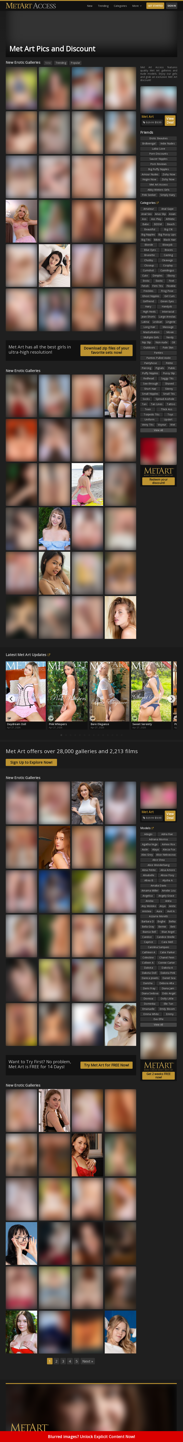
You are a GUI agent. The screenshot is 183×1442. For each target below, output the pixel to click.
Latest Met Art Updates (28, 654)
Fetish (145, 286)
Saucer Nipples (158, 158)
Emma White (151, 1014)
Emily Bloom (167, 1009)
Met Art (148, 116)
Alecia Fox (169, 849)
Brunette (149, 255)
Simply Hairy (167, 195)
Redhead (148, 378)
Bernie (162, 926)
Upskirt (168, 419)
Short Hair (150, 388)
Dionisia (148, 998)
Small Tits (169, 393)
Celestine (148, 957)
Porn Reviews (158, 164)
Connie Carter (166, 962)
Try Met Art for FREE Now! (106, 1065)
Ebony (171, 275)
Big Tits (145, 239)
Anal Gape (167, 208)
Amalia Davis (158, 885)
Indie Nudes (167, 143)
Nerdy (170, 337)
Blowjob (167, 244)
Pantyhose (150, 363)
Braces (169, 250)
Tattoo (171, 404)
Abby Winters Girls (158, 189)
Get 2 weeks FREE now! (159, 1075)
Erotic (146, 280)
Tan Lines (157, 404)
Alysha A (167, 880)
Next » (87, 1361)
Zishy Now (168, 174)
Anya (162, 906)
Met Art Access (158, 184)
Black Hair (170, 239)
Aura (159, 911)
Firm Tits (157, 286)
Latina (145, 321)
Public (171, 368)
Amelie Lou (168, 890)
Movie (170, 332)
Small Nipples (150, 393)
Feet (171, 280)
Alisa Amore (167, 870)
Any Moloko (149, 906)
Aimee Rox (168, 844)
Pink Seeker (149, 195)
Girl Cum (169, 296)
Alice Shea (158, 859)
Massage (168, 327)
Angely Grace (166, 895)
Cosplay (168, 265)
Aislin (145, 849)
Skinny (169, 388)
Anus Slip (160, 214)
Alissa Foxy (167, 875)
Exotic (159, 280)
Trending (103, 5)
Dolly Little (167, 998)
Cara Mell (167, 942)
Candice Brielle (166, 937)
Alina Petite (149, 870)
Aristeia (146, 911)
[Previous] (11, 699)
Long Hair (149, 327)
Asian (172, 214)
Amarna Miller (150, 890)
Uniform (149, 419)
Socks (146, 399)
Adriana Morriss (158, 839)
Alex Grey (147, 854)
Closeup (149, 265)
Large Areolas (167, 316)
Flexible (171, 286)
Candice (147, 937)
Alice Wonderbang (158, 865)
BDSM (158, 224)
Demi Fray (149, 988)
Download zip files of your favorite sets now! (106, 350)
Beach (171, 224)
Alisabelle (148, 875)
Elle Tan (168, 1003)
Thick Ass (166, 409)
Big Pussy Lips (167, 234)
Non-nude (161, 342)
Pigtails (159, 368)
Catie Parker (167, 952)
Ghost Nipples (150, 296)
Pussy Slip (169, 373)
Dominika (149, 1003)
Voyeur (162, 424)
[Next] (171, 699)
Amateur (149, 208)
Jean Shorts (148, 316)
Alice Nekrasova (166, 854)
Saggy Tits (167, 378)
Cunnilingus (167, 270)
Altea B (148, 880)
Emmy (170, 1014)
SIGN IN (171, 5)
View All (158, 430)
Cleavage (167, 260)
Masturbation (151, 332)
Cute (145, 275)
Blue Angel (168, 931)
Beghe (161, 921)
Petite (169, 363)
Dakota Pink (167, 972)
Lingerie (170, 321)
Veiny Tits (148, 424)
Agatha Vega (149, 844)
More (137, 5)
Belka (172, 921)
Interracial (168, 311)
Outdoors (149, 347)
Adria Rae (167, 834)
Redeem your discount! (158, 481)
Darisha (147, 983)
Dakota (148, 967)
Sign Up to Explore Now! (31, 762)
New (90, 5)
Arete (172, 906)
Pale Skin (168, 347)
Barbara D (148, 921)
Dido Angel (168, 993)
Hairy (148, 306)
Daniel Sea (168, 978)
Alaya (155, 849)
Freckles (148, 291)
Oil (173, 342)
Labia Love (158, 148)
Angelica (148, 895)
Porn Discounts (158, 153)
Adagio (148, 834)
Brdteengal (148, 143)
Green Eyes (167, 301)
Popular (75, 62)
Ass (144, 219)
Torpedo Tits (151, 414)
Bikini (157, 239)
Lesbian (157, 321)
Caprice (148, 942)
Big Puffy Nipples (158, 169)
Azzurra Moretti (158, 916)
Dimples (157, 275)
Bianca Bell (149, 931)
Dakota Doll (149, 972)
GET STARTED (155, 5)
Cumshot (148, 270)
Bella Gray (148, 926)
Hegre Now (149, 179)
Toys (170, 414)
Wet (172, 424)
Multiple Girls (151, 337)
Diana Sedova (150, 993)
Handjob (167, 306)
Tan (144, 404)
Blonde (149, 244)
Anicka (150, 901)
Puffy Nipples (150, 373)
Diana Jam (168, 988)
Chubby (148, 260)
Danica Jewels (150, 978)
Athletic (170, 219)
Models (147, 828)
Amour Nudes (150, 174)
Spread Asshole (165, 399)
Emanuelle (148, 1009)
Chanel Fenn (166, 957)
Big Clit (168, 229)
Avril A (171, 911)
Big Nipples (148, 234)
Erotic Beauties (158, 138)
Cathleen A (148, 952)
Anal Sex (146, 214)
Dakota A (167, 967)
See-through (150, 383)
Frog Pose (167, 291)
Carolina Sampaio (158, 947)
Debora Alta (166, 983)
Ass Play (156, 219)
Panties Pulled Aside (158, 358)
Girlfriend (148, 301)
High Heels (149, 311)
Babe (145, 224)
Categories (120, 5)
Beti (172, 926)
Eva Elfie (159, 1019)
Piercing (146, 368)
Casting (168, 255)
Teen (148, 409)
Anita (168, 901)
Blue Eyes (150, 250)
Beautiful (149, 229)
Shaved (169, 383)
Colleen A (148, 962)
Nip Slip (146, 342)
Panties (158, 352)
